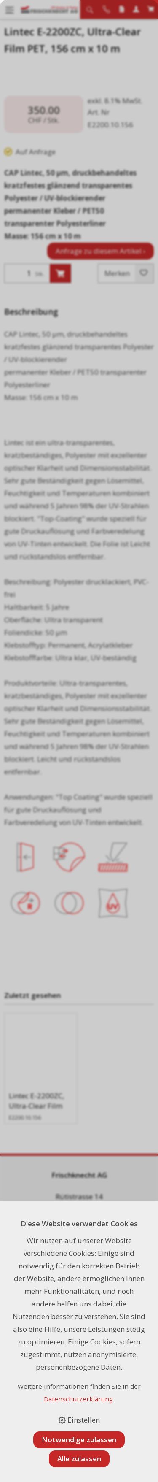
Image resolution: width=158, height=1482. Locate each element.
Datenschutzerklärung (78, 1399)
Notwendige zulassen (79, 1439)
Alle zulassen (79, 1458)
